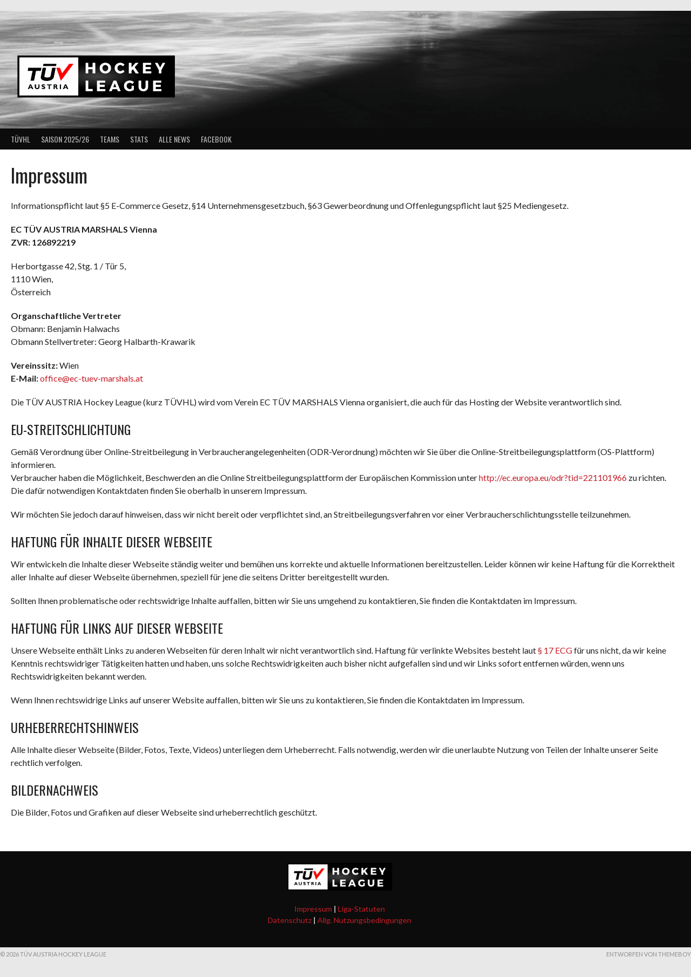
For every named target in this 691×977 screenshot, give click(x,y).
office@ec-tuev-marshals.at (91, 378)
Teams (109, 139)
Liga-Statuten (361, 908)
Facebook (216, 139)
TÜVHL (20, 139)
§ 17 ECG (555, 650)
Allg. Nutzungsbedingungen (364, 920)
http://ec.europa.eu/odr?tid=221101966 (553, 477)
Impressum (313, 908)
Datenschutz (289, 920)
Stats (139, 139)
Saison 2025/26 (65, 139)
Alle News (174, 139)
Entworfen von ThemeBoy (648, 954)
